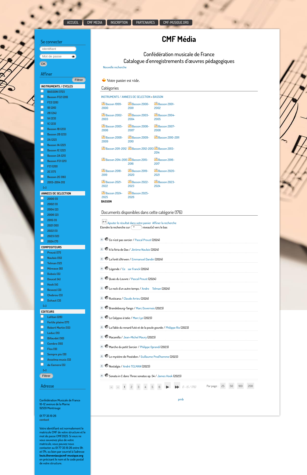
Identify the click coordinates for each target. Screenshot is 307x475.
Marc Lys (138, 318)
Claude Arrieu (132, 298)
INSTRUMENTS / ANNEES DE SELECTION (125, 97)
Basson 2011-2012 (116, 148)
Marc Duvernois (145, 308)
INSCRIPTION (119, 22)
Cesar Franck (131, 269)
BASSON (158, 97)
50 (231, 386)
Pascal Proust (143, 240)
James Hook (164, 376)
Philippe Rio (173, 327)
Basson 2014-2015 (116, 160)
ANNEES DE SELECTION (56, 193)
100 (240, 386)
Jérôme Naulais (140, 249)
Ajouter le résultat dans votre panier (129, 223)
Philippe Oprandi (150, 347)
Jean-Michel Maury (135, 337)
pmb (181, 399)
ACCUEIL (73, 22)
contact (44, 419)
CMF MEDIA (94, 22)
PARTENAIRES (145, 22)
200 (250, 386)
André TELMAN (132, 366)
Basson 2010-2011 (168, 137)
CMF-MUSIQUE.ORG (176, 22)
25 (222, 386)
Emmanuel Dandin (143, 259)
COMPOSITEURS (51, 247)
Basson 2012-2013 (143, 148)
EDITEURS (47, 311)
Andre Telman (151, 288)
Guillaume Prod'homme (155, 356)
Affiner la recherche (164, 223)
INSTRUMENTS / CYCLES (57, 86)
